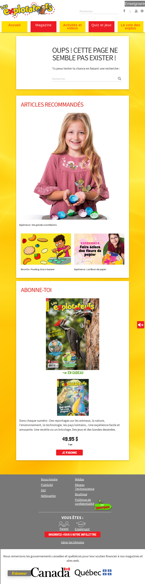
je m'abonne (69, 452)
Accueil (14, 25)
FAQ (43, 490)
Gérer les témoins (72, 542)
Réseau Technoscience (84, 487)
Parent (64, 529)
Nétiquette (48, 496)
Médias (79, 479)
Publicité (47, 485)
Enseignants (135, 3)
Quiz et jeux (101, 25)
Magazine (43, 25)
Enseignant (82, 529)
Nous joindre (49, 479)
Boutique (81, 494)
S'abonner (19, 573)
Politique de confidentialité (84, 502)
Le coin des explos (130, 26)
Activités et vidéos (72, 26)
